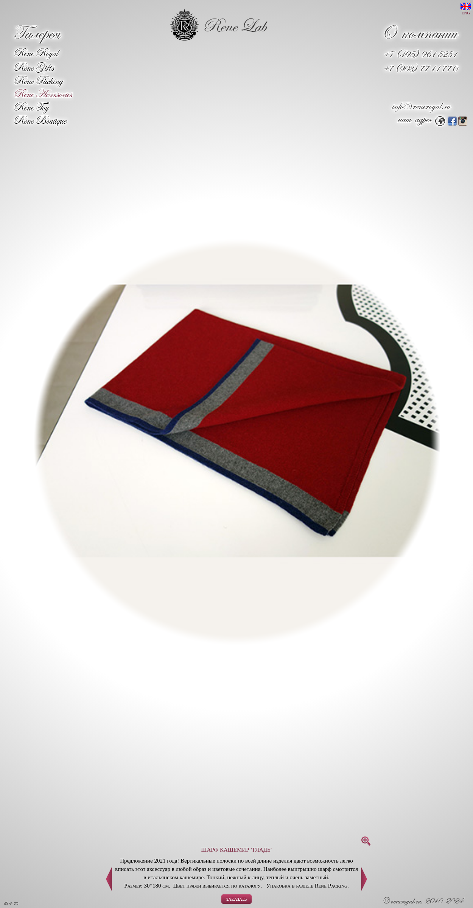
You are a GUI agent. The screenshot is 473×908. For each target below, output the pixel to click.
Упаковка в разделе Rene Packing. (307, 886)
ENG (466, 9)
